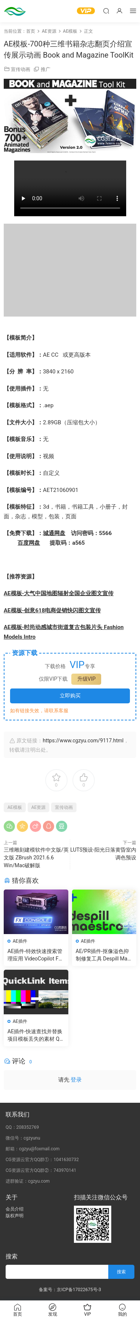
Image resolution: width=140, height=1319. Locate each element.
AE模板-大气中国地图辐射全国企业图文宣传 (58, 593)
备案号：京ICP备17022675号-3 (70, 1289)
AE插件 (20, 941)
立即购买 (70, 696)
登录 (76, 1079)
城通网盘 (54, 533)
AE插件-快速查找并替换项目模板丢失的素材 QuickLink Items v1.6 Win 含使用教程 (35, 1035)
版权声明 (15, 1215)
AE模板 (14, 807)
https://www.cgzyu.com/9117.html (83, 740)
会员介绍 (15, 1209)
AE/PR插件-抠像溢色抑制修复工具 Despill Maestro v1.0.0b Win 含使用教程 (103, 955)
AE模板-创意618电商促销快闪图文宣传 (52, 610)
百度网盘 (29, 542)
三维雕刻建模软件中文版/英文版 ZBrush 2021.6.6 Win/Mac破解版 (36, 857)
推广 (45, 69)
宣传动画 (20, 69)
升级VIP (86, 679)
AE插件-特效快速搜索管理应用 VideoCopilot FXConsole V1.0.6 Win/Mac (34, 955)
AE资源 (38, 807)
